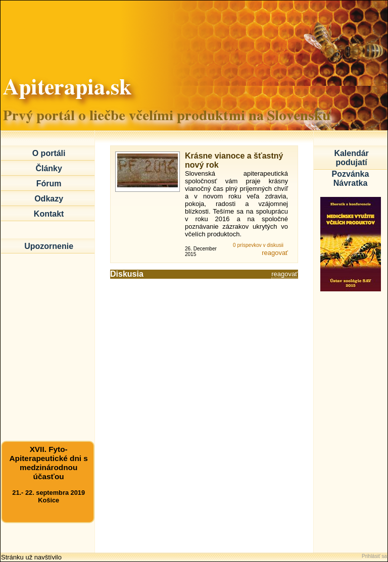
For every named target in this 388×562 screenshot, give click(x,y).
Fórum (49, 183)
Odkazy (48, 198)
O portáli (49, 153)
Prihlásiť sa (374, 556)
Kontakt (49, 214)
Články (48, 168)
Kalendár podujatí (351, 158)
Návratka (350, 183)
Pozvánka (350, 174)
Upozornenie (48, 246)
